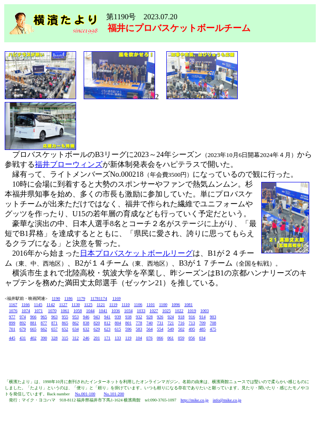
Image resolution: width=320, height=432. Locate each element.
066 (160, 338)
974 (23, 316)
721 (171, 323)
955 (65, 316)
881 (33, 323)
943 (97, 316)
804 (118, 323)
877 (44, 323)
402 (33, 338)
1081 (188, 304)
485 (202, 329)
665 (33, 329)
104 (139, 338)
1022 (179, 310)
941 (107, 316)
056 (191, 338)
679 (23, 329)
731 (160, 323)
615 (118, 329)
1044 (90, 310)
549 (171, 329)
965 (44, 316)
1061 (65, 310)
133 (118, 338)
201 (97, 338)
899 (12, 323)
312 (75, 338)
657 (54, 329)
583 (139, 329)
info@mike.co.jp (227, 400)
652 (65, 329)
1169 (116, 298)
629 (97, 329)
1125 (88, 304)
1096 (176, 304)
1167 (13, 304)
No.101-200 (114, 394)
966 (33, 316)
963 (54, 316)
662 (44, 329)
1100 (163, 304)
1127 (63, 304)
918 (181, 316)
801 (128, 323)
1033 (141, 310)
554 (160, 329)
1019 (191, 310)
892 (23, 323)
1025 (166, 310)
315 (65, 338)
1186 (68, 298)
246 (86, 338)
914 (202, 316)
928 (150, 316)
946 (86, 316)
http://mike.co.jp (194, 400)
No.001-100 (85, 394)
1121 (101, 304)
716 (181, 323)
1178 (94, 298)
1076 (13, 310)
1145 (38, 304)
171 (107, 338)
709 (202, 323)
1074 (26, 310)
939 (118, 316)
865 (65, 323)
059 (181, 338)
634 (75, 329)
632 (86, 329)
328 (54, 338)
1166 (26, 304)
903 (213, 316)
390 (44, 338)
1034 (128, 310)
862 (75, 323)
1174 (103, 298)
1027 (153, 310)
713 (192, 323)
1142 (51, 304)
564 (150, 329)
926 (160, 316)
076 (149, 338)
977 (12, 316)
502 (181, 329)
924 (171, 316)
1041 (103, 310)
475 (213, 329)
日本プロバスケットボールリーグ (136, 253)
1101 (151, 304)
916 (192, 316)
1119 (113, 304)
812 (107, 323)
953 (75, 316)
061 (170, 338)
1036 (115, 310)
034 (202, 338)
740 (150, 323)
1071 (38, 310)
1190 (56, 298)
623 (107, 329)
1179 (81, 298)
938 (128, 316)
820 (97, 323)
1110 (126, 304)
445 (12, 338)
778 (139, 323)
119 (128, 338)
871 (54, 323)
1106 (138, 304)
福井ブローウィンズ (68, 164)
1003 (204, 310)
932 (139, 316)
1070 (52, 310)
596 (128, 329)
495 (192, 329)
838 (86, 323)
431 (23, 338)
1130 (75, 304)
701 (12, 329)
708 (213, 323)
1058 (77, 310)
